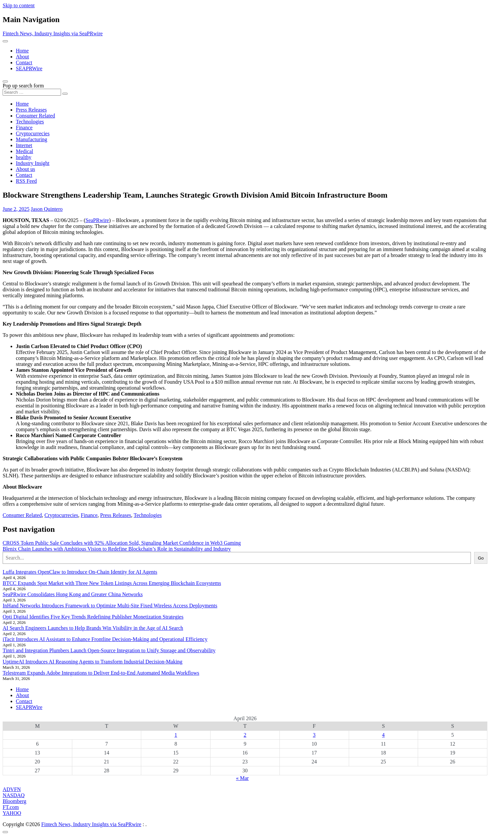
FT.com (11, 807)
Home (22, 50)
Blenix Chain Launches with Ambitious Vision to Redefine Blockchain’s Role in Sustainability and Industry (117, 549)
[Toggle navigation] (5, 41)
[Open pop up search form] (5, 81)
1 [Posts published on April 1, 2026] (176, 735)
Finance (24, 127)
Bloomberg (14, 801)
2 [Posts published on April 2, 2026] (245, 735)
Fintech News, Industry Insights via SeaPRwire (53, 33)
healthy (23, 157)
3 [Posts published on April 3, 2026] (314, 735)
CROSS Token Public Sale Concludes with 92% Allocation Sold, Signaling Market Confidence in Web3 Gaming (122, 543)
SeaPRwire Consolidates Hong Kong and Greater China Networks (73, 594)
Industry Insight (32, 163)
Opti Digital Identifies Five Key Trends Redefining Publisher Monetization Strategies (93, 617)
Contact (24, 62)
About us (25, 169)
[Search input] (32, 92)
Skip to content (19, 5)
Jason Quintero (46, 209)
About (22, 56)
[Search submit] (65, 94)
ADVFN (12, 789)
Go (481, 558)
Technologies (30, 121)
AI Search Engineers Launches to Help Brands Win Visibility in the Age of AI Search (93, 628)
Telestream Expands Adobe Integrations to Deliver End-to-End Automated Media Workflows (101, 673)
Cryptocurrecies (32, 133)
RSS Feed (26, 181)
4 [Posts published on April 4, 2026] (383, 735)
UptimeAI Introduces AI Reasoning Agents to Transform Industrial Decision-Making (92, 661)
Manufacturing (31, 139)
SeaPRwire (97, 220)
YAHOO (12, 813)
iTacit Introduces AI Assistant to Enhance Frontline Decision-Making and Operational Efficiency (105, 639)
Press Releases (31, 110)
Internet (24, 145)
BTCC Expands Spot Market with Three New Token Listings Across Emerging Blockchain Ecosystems (112, 583)
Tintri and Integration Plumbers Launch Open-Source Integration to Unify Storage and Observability (109, 650)
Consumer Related (35, 115)
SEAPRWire (29, 68)
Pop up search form (23, 85)
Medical (24, 151)
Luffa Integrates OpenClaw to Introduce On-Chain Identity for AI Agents (80, 572)
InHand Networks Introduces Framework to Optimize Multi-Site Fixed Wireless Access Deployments (110, 605)
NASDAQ (14, 795)
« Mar (242, 778)
